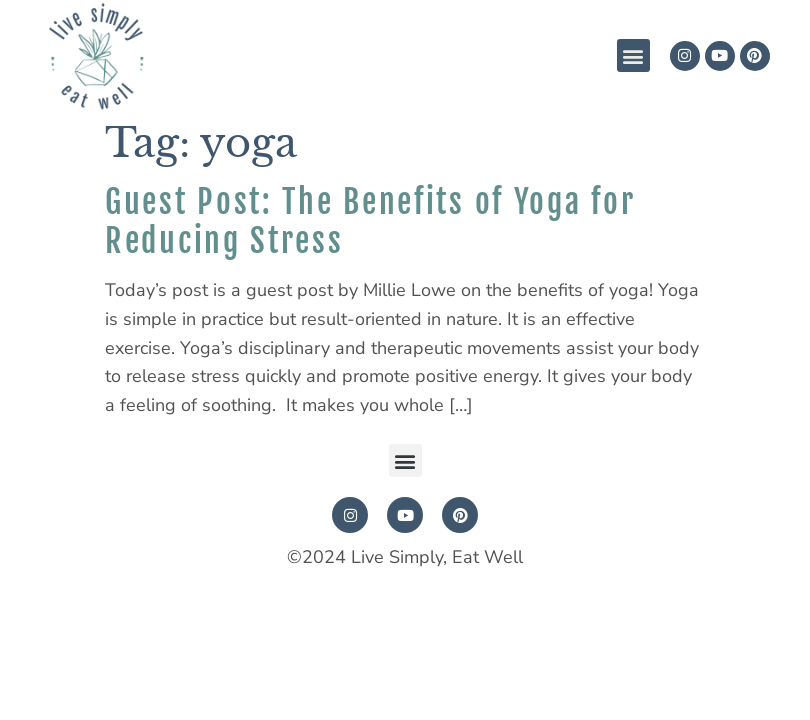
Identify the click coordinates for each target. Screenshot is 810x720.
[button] (633, 55)
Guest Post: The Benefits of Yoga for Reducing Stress (370, 221)
